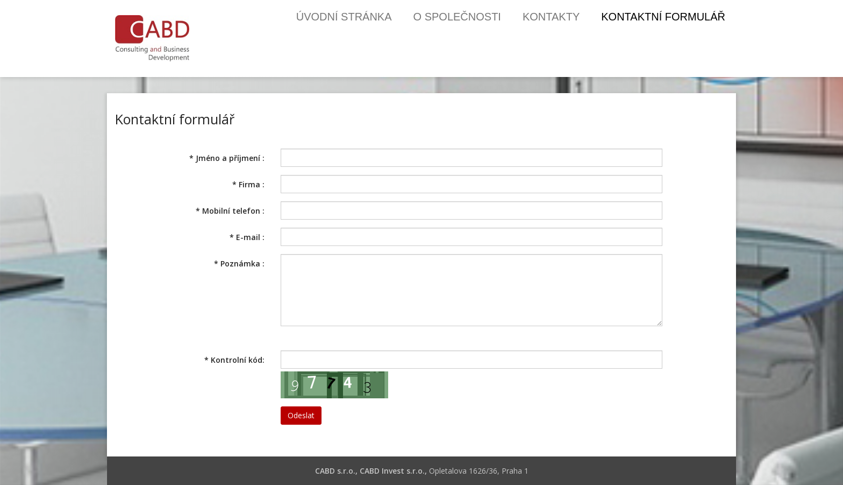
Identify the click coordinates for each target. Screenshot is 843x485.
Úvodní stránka (344, 17)
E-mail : (247, 237)
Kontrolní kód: (234, 360)
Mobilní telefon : (230, 211)
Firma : (248, 184)
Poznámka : (239, 263)
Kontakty (551, 17)
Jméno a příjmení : (227, 158)
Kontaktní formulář (663, 17)
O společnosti (457, 17)
